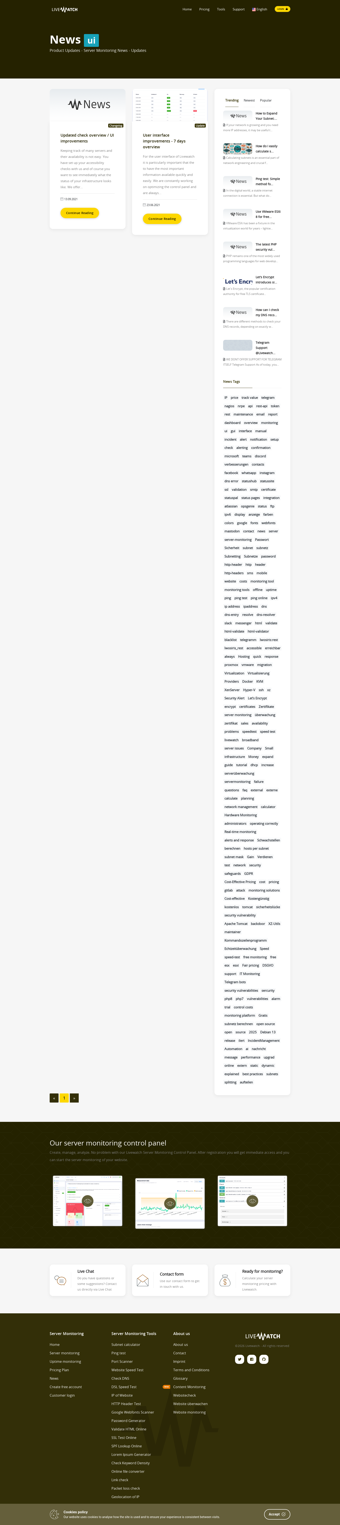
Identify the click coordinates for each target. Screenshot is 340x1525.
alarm (275, 998)
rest (227, 414)
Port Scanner (122, 1361)
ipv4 (274, 598)
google (242, 523)
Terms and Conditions (191, 1370)
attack (240, 890)
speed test (267, 731)
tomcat (247, 907)
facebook (231, 473)
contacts (258, 464)
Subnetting (232, 556)
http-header (233, 564)
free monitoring (255, 957)
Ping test (118, 1353)
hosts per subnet (256, 848)
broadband (250, 740)
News (54, 1378)
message (230, 1057)
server (273, 531)
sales (244, 723)
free (273, 957)
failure (258, 781)
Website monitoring (189, 1412)
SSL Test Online (123, 1437)
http (248, 564)
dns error (231, 481)
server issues (234, 748)
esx (226, 965)
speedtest (249, 731)
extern (242, 1065)
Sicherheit (231, 548)
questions (231, 790)
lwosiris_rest (233, 648)
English (259, 9)
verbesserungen (236, 464)
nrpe (241, 406)
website (230, 581)
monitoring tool (262, 581)
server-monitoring (238, 539)
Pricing (204, 9)
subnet (248, 548)
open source (265, 1024)
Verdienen (265, 857)
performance (250, 1057)
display (239, 514)
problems (231, 731)
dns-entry (231, 614)
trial (227, 1007)
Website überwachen (190, 1403)
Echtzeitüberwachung (240, 948)
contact (248, 531)
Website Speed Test (127, 1370)
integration (271, 498)
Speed (264, 948)
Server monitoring (65, 1353)
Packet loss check (125, 1488)
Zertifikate (266, 706)
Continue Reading (79, 213)
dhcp (254, 765)
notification (258, 439)
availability (260, 723)
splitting (230, 1082)
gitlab (228, 890)
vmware (248, 665)
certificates (247, 706)
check (228, 447)
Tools (221, 9)
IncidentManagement (264, 1040)
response (271, 656)
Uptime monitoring (65, 1361)
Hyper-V (249, 690)
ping (227, 598)
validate (271, 623)
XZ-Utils (274, 923)
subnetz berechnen (238, 1024)
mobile (262, 573)
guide (228, 765)
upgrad (269, 1057)
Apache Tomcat (235, 923)
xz (268, 690)
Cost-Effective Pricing (240, 882)
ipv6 (227, 514)
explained (231, 1074)
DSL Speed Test (124, 1386)
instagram (267, 473)
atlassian (230, 506)
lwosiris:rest (269, 640)
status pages (250, 498)
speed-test (232, 957)
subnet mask (234, 857)
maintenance (243, 414)
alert (243, 439)
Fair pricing (250, 965)
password (268, 556)
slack (228, 623)
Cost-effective (234, 898)
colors (229, 523)
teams (246, 456)
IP (225, 397)
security (255, 865)
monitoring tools (236, 589)
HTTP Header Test (126, 1403)
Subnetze (251, 556)
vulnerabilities (257, 998)
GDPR (248, 873)
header (260, 564)
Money (253, 756)
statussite (267, 481)
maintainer (232, 932)
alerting (242, 447)
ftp (272, 506)
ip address (232, 606)
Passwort (262, 539)
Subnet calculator (125, 1344)
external (257, 790)
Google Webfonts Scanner (132, 1412)
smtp (254, 489)
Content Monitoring (189, 1386)
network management (240, 807)
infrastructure (234, 756)
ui (225, 431)
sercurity (268, 990)
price (234, 397)
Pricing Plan (59, 1370)
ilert (241, 1040)
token (275, 406)
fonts (254, 523)
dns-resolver (266, 614)
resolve (247, 614)
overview (251, 423)
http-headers (234, 573)
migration (264, 665)
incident (230, 439)
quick (257, 656)
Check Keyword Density (130, 1463)
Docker (247, 681)
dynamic (268, 1065)
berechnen (232, 848)
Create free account (66, 1386)
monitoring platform (239, 1015)
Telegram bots (235, 982)
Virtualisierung (258, 673)
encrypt (230, 706)
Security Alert (234, 698)
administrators (235, 823)
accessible (254, 648)
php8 (228, 998)
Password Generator (128, 1420)
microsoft (231, 456)
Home (187, 9)
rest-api (261, 406)
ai (247, 1049)
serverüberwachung (239, 773)
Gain (250, 857)
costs (243, 581)
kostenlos (231, 907)
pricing (274, 882)
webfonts (268, 523)
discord (260, 456)
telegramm (248, 640)
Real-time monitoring (240, 832)
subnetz (262, 548)
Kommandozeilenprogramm (245, 940)
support (230, 974)
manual (260, 431)
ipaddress (250, 606)
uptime (271, 589)
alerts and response (239, 840)
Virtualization (234, 673)
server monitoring (237, 715)
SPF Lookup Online (126, 1446)
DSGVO (267, 965)
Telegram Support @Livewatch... (265, 347)
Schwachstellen (268, 840)
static (254, 1065)
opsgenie (247, 506)
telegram (268, 397)
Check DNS (120, 1378)
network (239, 865)
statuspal (231, 498)
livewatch (231, 740)
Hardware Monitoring (240, 815)
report (272, 414)
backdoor (258, 923)
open (228, 1032)
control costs (243, 1007)
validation (239, 489)
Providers (231, 681)
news (261, 531)
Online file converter (128, 1471)
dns (264, 606)
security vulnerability (240, 915)
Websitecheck (184, 1395)
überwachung (265, 715)
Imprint (179, 1361)
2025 (253, 1032)
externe (272, 790)
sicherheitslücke (268, 907)
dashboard (232, 423)
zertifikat (230, 723)
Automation (233, 1049)
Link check (119, 1480)
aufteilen (246, 1082)
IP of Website (122, 1395)
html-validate (234, 631)
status (262, 506)
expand (267, 756)
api (250, 406)
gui (233, 431)
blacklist (230, 640)
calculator (268, 807)
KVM (259, 681)
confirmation (260, 447)
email (260, 414)
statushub (249, 481)
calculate (230, 798)
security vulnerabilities (241, 990)
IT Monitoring (250, 974)
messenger (243, 623)
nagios (229, 406)
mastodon (232, 531)
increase (267, 765)
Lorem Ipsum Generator (131, 1454)
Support (239, 9)
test (227, 865)
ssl (226, 489)
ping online (259, 598)
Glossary (180, 1378)
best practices (252, 1074)
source (240, 1032)
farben (268, 514)
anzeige (254, 514)
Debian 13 (268, 1032)
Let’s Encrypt (257, 698)
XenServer (232, 690)
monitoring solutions (264, 890)
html (258, 623)
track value (250, 397)
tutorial (241, 765)
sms (250, 573)
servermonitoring (237, 781)
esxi (236, 965)
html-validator (258, 631)
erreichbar (272, 648)
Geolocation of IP (125, 1496)
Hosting (244, 656)
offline (257, 589)
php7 (240, 998)
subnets (272, 1074)
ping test (240, 598)
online (229, 1065)
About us (180, 1344)
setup (274, 439)
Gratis (262, 1015)
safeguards (232, 873)
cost (262, 882)
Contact (179, 1353)
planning (247, 798)
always (229, 656)
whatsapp (249, 473)
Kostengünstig (258, 898)
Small (269, 748)
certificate (268, 489)
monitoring (269, 423)
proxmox (231, 665)
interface (245, 431)
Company (254, 748)
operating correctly (264, 823)
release (229, 1040)
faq (244, 790)
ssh (261, 690)
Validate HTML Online (128, 1429)
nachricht (259, 1049)
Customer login (62, 1395)
